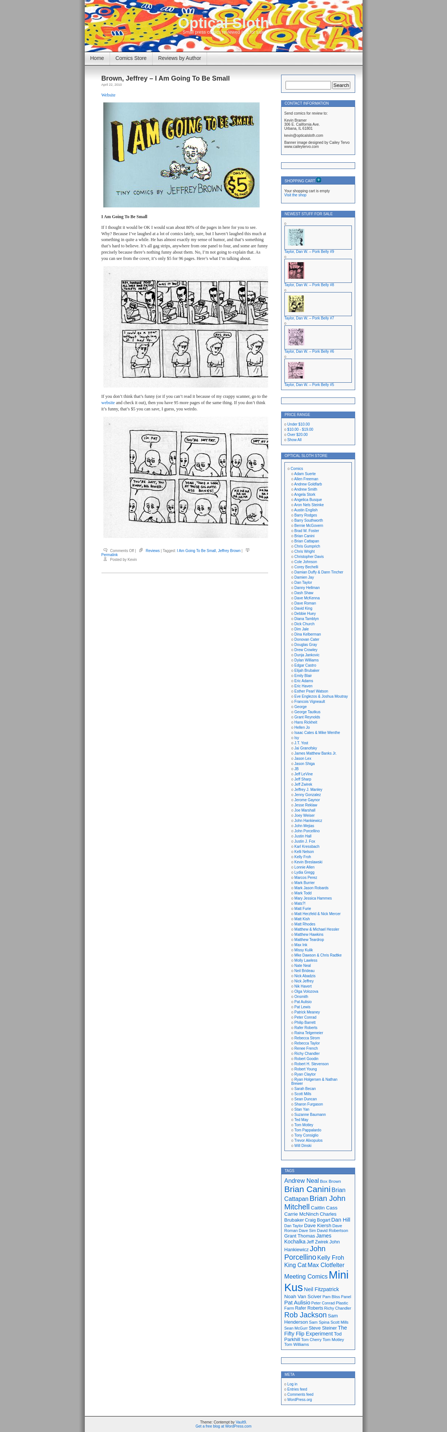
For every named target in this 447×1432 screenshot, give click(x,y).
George (300, 707)
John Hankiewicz (308, 821)
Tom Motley (303, 1125)
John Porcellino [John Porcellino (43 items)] (305, 1253)
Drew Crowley (305, 650)
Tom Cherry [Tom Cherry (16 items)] (311, 1339)
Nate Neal (302, 966)
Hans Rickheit (305, 722)
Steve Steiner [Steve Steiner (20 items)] (323, 1328)
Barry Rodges (305, 515)
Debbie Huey (305, 614)
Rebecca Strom (307, 1038)
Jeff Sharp (302, 779)
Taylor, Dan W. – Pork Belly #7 (309, 318)
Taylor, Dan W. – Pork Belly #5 (309, 385)
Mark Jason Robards (311, 888)
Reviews (153, 551)
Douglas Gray (305, 645)
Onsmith (301, 997)
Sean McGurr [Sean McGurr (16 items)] (296, 1328)
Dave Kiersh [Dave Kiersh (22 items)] (317, 1225)
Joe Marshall (305, 810)
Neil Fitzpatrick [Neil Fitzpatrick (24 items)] (321, 1289)
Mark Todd (303, 893)
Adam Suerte (305, 474)
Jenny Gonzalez (307, 795)
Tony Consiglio (306, 1135)
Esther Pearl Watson (311, 691)
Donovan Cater (306, 639)
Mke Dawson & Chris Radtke (318, 955)
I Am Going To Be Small (196, 551)
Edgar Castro (305, 665)
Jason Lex (302, 758)
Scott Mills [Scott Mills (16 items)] (339, 1322)
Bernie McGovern (308, 526)
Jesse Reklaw (305, 805)
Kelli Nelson (304, 852)
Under (298, 424)
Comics (297, 469)
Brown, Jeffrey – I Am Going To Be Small (165, 78)
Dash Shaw (303, 593)
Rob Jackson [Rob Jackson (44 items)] (305, 1315)
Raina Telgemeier (308, 1033)
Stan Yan (301, 1109)
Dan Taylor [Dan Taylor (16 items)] (293, 1225)
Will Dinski (302, 1146)
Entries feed (297, 1389)
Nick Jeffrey (304, 981)
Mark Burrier (304, 883)
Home (97, 58)
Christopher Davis (309, 557)
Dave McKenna (307, 598)
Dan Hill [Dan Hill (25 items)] (340, 1220)
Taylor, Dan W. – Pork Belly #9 (309, 252)
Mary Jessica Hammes (313, 898)
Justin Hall (302, 836)
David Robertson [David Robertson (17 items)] (332, 1230)
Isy (296, 738)
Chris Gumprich (307, 546)
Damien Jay (304, 577)
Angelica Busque (308, 500)
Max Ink (300, 945)
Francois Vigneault (309, 702)
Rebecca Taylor (307, 1043)
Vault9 (241, 1422)
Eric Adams (303, 681)
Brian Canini (304, 536)
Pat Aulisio (303, 1002)
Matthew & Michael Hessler (316, 929)
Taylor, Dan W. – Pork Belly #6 (309, 351)
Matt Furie (302, 909)
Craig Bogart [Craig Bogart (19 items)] (317, 1220)
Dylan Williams (306, 660)
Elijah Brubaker (307, 670)
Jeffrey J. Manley (308, 790)
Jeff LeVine (303, 774)
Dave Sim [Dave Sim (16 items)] (307, 1230)
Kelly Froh (302, 857)
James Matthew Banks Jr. (315, 753)
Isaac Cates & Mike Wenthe (317, 733)
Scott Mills (302, 1094)
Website (108, 95)
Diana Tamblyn (306, 619)
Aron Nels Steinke (309, 505)
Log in (292, 1384)
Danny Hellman (307, 588)
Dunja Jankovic (307, 655)
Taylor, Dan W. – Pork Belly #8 (309, 285)
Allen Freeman (306, 479)
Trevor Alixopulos (308, 1140)
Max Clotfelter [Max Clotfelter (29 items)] (326, 1265)
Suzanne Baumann (310, 1115)
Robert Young (305, 1069)
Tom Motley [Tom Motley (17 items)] (333, 1339)
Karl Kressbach (307, 846)
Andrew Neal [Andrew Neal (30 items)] (301, 1180)
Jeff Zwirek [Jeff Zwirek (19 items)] (317, 1242)
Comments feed (300, 1394)
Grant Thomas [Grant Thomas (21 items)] (299, 1236)
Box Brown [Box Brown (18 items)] (330, 1181)
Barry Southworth (308, 520)
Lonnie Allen (304, 867)
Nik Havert (303, 986)
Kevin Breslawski (308, 862)
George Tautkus (307, 712)
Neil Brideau (304, 971)
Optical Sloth (223, 23)
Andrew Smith (305, 489)
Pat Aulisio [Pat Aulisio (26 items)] (297, 1302)
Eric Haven (303, 686)
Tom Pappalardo (307, 1130)
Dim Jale (301, 629)
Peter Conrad (305, 1017)
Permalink (109, 555)
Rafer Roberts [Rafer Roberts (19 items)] (309, 1308)
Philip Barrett (305, 1022)
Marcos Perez (305, 878)
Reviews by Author (179, 58)
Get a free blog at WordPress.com (223, 1426)
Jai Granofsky (305, 748)
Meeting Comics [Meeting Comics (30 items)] (306, 1276)
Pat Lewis (302, 1007)
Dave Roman (305, 603)
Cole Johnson (305, 562)
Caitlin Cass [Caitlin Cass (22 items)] (324, 1208)
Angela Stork (304, 494)
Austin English (305, 510)
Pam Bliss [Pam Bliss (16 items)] (331, 1296)
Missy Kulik (303, 950)
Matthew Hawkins (308, 934)
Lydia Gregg (304, 872)
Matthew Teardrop (309, 940)
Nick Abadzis (305, 976)
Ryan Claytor (305, 1074)
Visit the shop (295, 195)
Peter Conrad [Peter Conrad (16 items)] (323, 1303)
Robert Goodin (306, 1059)
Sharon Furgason (308, 1104)
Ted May (301, 1120)
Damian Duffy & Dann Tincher (318, 572)
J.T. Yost (301, 743)
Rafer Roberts (305, 1028)
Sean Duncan (305, 1099)
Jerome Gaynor (307, 800)
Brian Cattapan (306, 541)
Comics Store (131, 58)
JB (296, 769)
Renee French (306, 1048)
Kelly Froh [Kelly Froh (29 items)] (330, 1257)
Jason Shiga (304, 764)
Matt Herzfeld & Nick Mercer (317, 914)
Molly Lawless (305, 960)
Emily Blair (303, 676)
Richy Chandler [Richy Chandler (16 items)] (337, 1308)
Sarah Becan (305, 1089)
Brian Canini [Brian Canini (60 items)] (307, 1189)
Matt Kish (302, 919)
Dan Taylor (303, 582)
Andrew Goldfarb (308, 484)
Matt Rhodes (305, 924)
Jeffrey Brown (229, 551)
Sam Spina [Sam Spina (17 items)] (319, 1322)
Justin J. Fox (304, 841)
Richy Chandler (307, 1054)
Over (297, 435)
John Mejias (304, 826)
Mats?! (300, 903)
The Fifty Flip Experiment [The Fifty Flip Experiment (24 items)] (315, 1331)
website (108, 402)
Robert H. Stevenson (311, 1064)
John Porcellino (307, 831)
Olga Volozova (306, 991)
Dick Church (304, 624)
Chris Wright (304, 551)
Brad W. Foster (306, 531)
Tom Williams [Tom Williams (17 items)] (296, 1344)
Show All (294, 440)
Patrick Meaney (307, 1012)
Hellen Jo (302, 727)
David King (303, 608)
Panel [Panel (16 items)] (346, 1296)
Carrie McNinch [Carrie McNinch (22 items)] (301, 1214)
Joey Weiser (304, 815)
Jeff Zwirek (303, 784)
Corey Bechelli (306, 567)
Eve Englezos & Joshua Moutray (321, 696)
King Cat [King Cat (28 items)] (295, 1265)
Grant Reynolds (307, 717)
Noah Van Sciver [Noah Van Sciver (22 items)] (302, 1296)
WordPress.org (299, 1400)
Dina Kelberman (307, 634)
